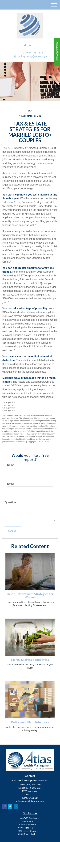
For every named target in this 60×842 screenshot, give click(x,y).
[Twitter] (25, 45)
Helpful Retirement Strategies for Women (30, 595)
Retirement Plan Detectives (30, 722)
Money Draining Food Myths (30, 659)
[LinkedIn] (30, 45)
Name (10, 465)
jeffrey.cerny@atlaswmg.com (32, 56)
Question (10, 502)
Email (10, 483)
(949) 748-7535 (32, 52)
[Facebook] (34, 45)
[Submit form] (13, 531)
